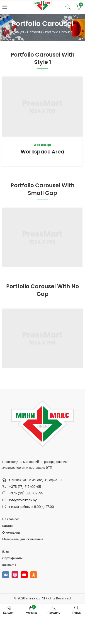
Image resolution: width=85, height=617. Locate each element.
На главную (10, 519)
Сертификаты (12, 558)
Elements (34, 32)
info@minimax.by (23, 500)
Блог (5, 551)
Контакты (9, 565)
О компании (11, 532)
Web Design (42, 145)
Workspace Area (42, 151)
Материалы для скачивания (22, 539)
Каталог (8, 525)
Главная (18, 32)
